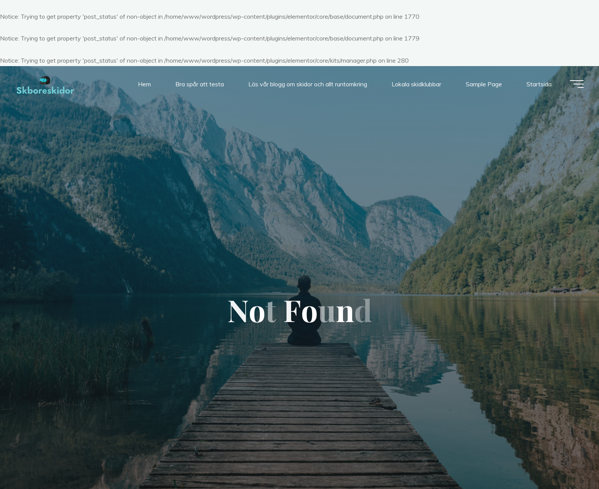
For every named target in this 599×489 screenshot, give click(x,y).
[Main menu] (577, 84)
